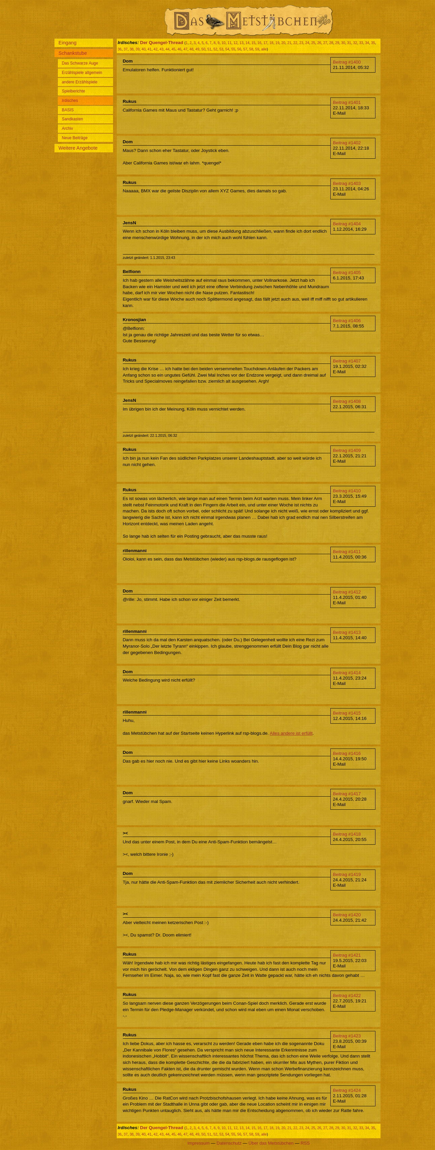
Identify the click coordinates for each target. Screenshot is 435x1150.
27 (325, 43)
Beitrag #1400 (347, 62)
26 (319, 43)
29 (337, 43)
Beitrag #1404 (347, 223)
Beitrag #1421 (347, 955)
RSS (305, 1143)
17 (265, 43)
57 (245, 49)
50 (204, 49)
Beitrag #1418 (347, 834)
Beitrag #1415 (347, 713)
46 (179, 49)
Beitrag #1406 (347, 320)
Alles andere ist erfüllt (291, 733)
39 (138, 49)
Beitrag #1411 (347, 551)
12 (235, 43)
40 (144, 49)
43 (161, 49)
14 (248, 43)
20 (283, 43)
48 (191, 49)
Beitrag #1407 (347, 360)
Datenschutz (229, 1143)
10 (223, 43)
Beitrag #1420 (347, 914)
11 (229, 43)
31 (349, 43)
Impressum (198, 1143)
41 (150, 49)
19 (277, 43)
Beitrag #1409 (347, 450)
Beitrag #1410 (347, 490)
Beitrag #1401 (347, 102)
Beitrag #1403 (347, 183)
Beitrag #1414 (347, 672)
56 (239, 49)
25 (313, 43)
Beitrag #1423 (347, 1035)
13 (242, 43)
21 (289, 43)
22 (295, 43)
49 (197, 49)
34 (367, 43)
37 (125, 49)
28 (331, 43)
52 (215, 49)
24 (307, 43)
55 (233, 49)
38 (132, 49)
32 (355, 43)
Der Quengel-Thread (161, 42)
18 (271, 43)
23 (301, 43)
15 (253, 43)
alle (264, 49)
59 (257, 49)
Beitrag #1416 (347, 753)
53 (221, 49)
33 (361, 43)
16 (259, 43)
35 (373, 43)
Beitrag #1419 (347, 874)
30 (343, 43)
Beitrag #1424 (347, 1090)
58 (251, 49)
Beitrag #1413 (347, 632)
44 (168, 49)
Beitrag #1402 (347, 142)
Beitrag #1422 (347, 995)
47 (185, 49)
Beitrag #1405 (347, 272)
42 (155, 49)
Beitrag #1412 (347, 592)
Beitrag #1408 (347, 401)
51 (209, 49)
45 (174, 49)
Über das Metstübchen (271, 1143)
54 (227, 49)
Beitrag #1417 (347, 793)
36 (120, 49)
